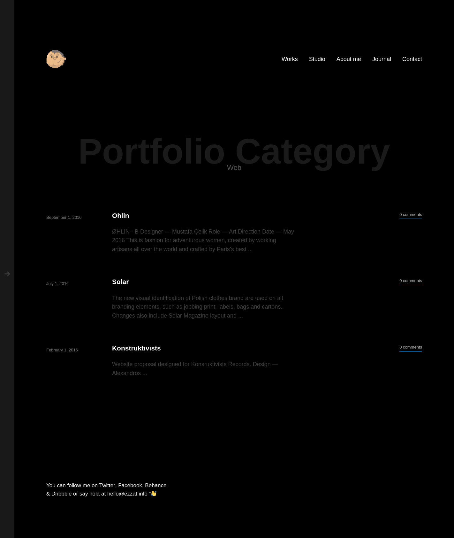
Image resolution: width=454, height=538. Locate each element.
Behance (155, 485)
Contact (412, 59)
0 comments (410, 214)
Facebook (130, 485)
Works (290, 59)
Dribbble (61, 494)
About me (349, 59)
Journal (381, 59)
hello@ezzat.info (127, 494)
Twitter (107, 485)
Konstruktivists (136, 348)
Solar (120, 281)
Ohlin (120, 215)
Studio (317, 59)
